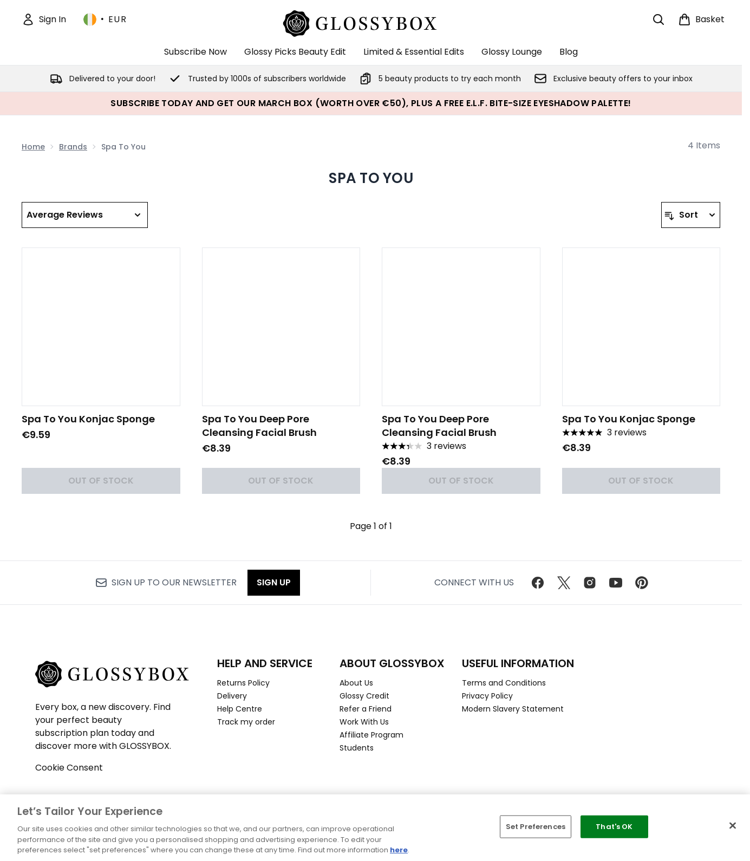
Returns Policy (243, 682)
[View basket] (701, 19)
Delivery (232, 695)
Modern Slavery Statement (513, 708)
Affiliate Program (371, 734)
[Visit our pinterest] (642, 583)
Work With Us (364, 721)
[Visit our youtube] (616, 583)
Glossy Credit (364, 695)
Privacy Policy (487, 695)
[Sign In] (43, 19)
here (399, 850)
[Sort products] (690, 215)
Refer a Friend (366, 708)
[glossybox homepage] (371, 21)
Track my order (246, 721)
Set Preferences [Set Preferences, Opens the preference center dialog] (535, 826)
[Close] (733, 826)
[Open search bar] (658, 19)
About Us (356, 682)
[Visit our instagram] (590, 583)
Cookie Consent (69, 767)
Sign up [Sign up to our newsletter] (274, 582)
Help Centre (239, 708)
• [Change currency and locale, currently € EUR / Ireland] (105, 19)
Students (357, 747)
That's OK (614, 826)
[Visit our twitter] (564, 583)
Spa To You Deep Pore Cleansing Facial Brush (259, 425)
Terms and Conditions (504, 682)
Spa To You (371, 178)
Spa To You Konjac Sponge (88, 419)
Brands (73, 146)
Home (33, 146)
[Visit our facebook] (538, 583)
